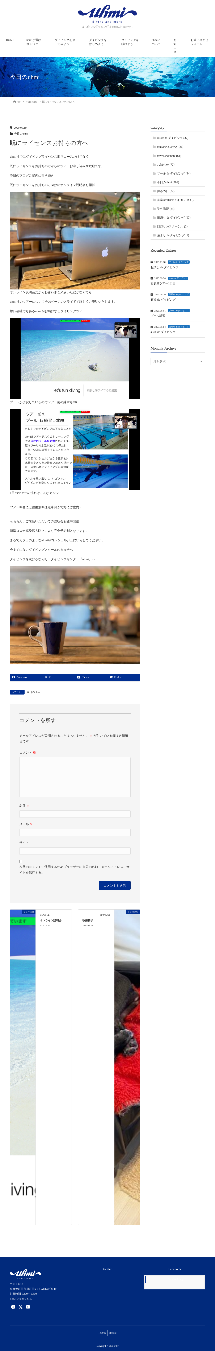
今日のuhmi (21, 133)
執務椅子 (87, 920)
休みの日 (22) (165, 191)
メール (26, 824)
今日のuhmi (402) (168, 182)
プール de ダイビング (179, 262)
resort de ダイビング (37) (172, 138)
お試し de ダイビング (165, 267)
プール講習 (158, 315)
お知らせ (174, 46)
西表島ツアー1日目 (164, 283)
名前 (24, 806)
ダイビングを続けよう (130, 42)
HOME (10, 40)
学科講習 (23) (165, 208)
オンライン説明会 (51, 920)
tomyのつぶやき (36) (170, 146)
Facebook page (175, 1279)
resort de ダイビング (178, 278)
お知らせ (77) (165, 164)
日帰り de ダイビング (179, 294)
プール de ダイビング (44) (173, 173)
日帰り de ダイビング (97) (173, 217)
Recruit (114, 1332)
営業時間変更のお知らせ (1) (175, 200)
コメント (27, 752)
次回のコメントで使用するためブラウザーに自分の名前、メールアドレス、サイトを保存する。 (74, 869)
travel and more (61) (169, 155)
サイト (24, 843)
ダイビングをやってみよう (65, 42)
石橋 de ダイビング (164, 299)
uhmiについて (156, 42)
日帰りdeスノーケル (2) (172, 226)
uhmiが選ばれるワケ (33, 42)
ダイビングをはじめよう (98, 42)
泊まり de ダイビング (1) (173, 235)
